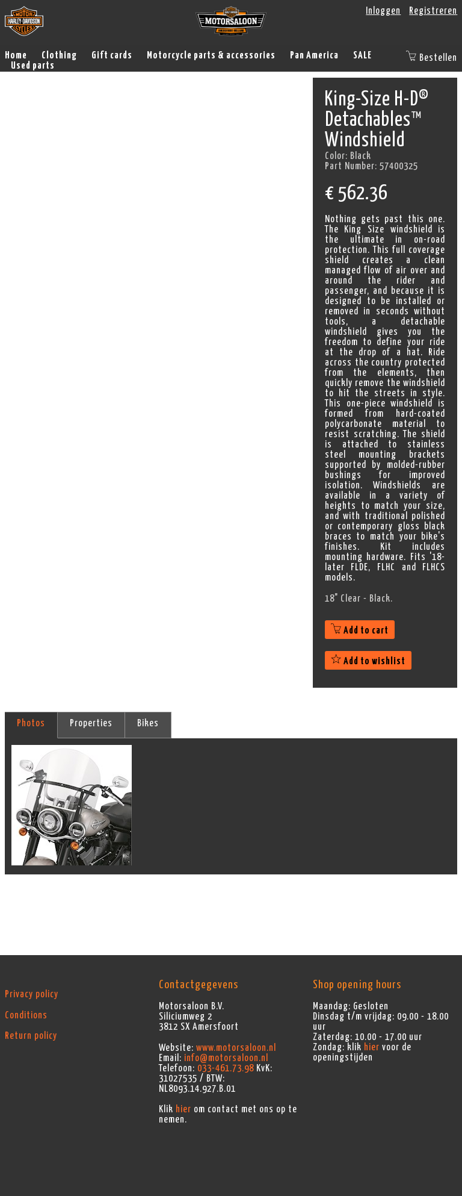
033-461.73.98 (225, 1068)
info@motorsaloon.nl (226, 1058)
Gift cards (111, 55)
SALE (362, 55)
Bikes (148, 723)
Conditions (26, 1015)
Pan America (314, 55)
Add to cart (360, 630)
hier (183, 1109)
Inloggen (383, 11)
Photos (31, 723)
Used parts (33, 65)
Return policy (31, 1036)
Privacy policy (31, 994)
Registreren (433, 11)
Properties (91, 723)
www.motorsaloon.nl (236, 1048)
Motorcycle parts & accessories (211, 55)
